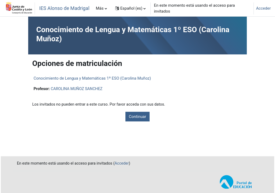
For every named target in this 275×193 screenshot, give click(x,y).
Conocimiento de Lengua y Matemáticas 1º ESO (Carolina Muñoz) (92, 78)
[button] (130, 8)
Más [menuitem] (100, 8)
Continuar (137, 116)
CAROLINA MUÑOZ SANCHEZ (77, 89)
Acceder (263, 8)
